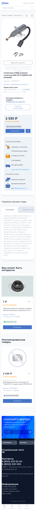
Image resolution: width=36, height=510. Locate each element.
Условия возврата (9, 487)
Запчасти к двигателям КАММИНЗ (16, 84)
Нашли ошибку (32, 15)
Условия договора (9, 489)
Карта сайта (6, 493)
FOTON (17, 317)
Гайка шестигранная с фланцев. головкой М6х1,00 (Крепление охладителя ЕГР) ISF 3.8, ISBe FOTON (17, 309)
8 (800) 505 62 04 (12, 461)
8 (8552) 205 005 (11, 464)
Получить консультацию (18, 107)
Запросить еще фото (18, 63)
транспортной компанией (20, 169)
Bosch (16, 390)
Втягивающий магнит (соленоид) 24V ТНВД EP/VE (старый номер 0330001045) (17, 383)
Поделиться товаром (27, 15)
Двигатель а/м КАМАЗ (9, 380)
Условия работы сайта (10, 491)
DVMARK (26, 89)
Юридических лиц (20, 188)
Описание (10, 210)
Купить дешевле (12, 121)
